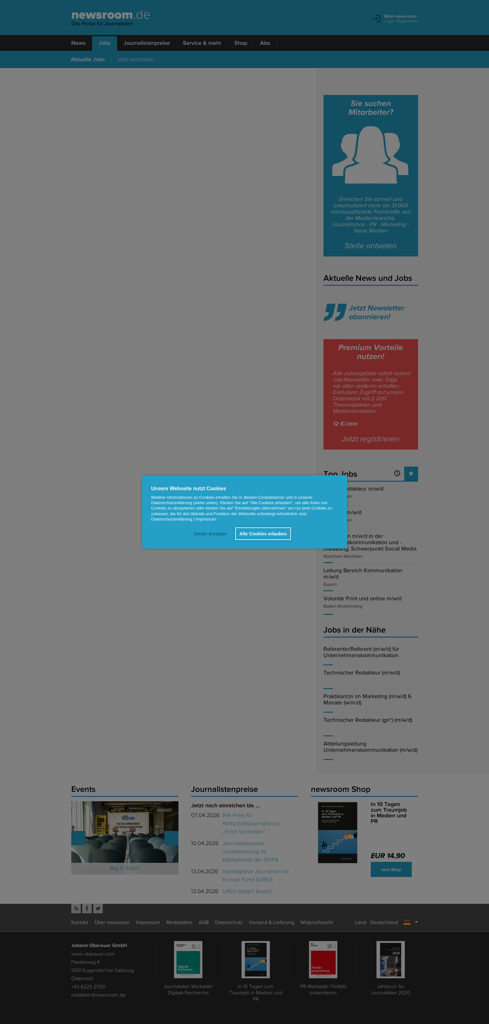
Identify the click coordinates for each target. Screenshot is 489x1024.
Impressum (205, 519)
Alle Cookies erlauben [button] (263, 533)
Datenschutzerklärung (171, 519)
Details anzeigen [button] (210, 533)
